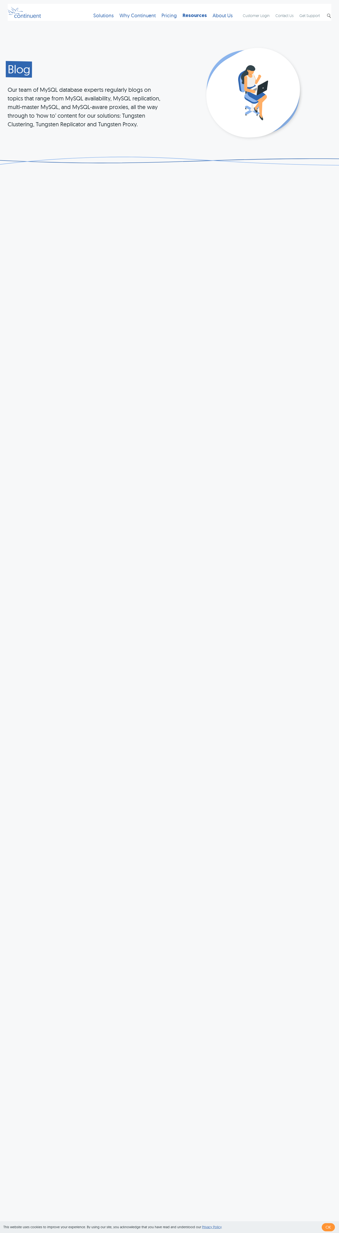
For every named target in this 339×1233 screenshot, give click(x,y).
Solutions (96, 20)
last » (226, 1139)
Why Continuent (130, 20)
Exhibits (269, 1214)
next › (211, 1139)
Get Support (305, 21)
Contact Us (280, 21)
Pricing (161, 20)
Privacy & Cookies (211, 1214)
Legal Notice (245, 1214)
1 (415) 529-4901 (145, 1214)
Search (324, 21)
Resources (187, 20)
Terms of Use (177, 1214)
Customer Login (251, 21)
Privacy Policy (211, 1227)
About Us (215, 20)
